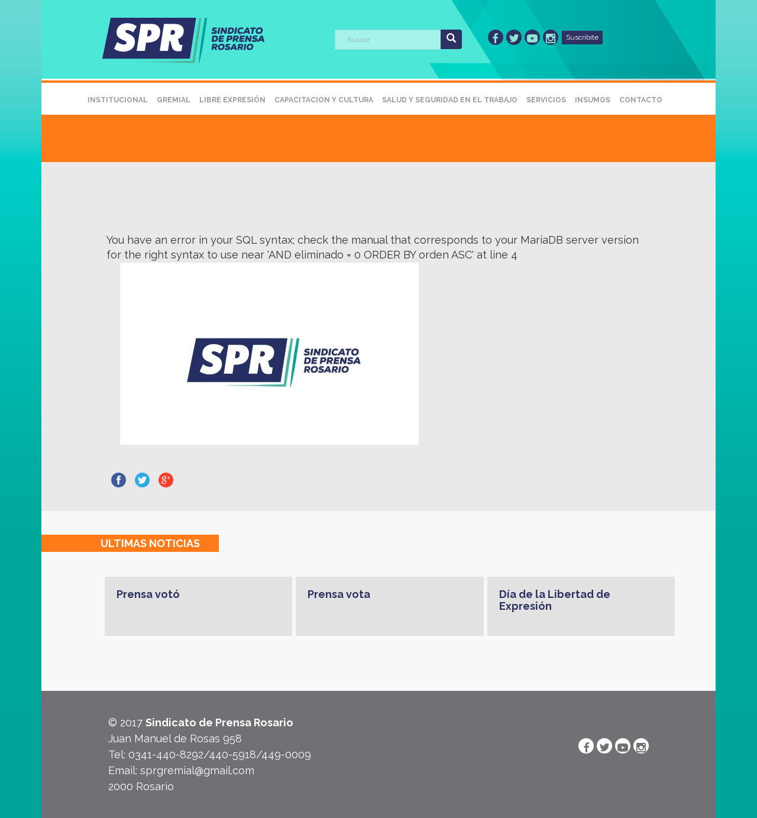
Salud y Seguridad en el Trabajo (449, 100)
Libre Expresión (232, 100)
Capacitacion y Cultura (323, 100)
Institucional (118, 100)
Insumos (592, 100)
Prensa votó (148, 594)
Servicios (546, 100)
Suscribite (582, 37)
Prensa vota (339, 594)
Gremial (173, 100)
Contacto (640, 100)
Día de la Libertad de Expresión (554, 600)
